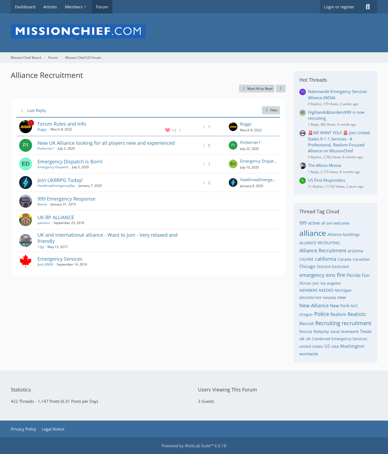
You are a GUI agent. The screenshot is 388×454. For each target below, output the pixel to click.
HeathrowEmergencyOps (56, 185)
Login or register (339, 6)
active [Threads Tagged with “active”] (314, 223)
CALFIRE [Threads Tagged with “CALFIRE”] (306, 259)
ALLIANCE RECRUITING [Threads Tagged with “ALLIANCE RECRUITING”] (319, 242)
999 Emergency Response (66, 198)
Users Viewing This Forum (227, 389)
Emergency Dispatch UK (258, 161)
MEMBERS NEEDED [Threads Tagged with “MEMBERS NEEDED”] (316, 290)
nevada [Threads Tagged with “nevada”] (329, 297)
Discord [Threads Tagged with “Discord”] (324, 266)
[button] (281, 89)
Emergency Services (59, 259)
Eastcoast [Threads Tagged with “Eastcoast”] (340, 266)
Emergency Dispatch (52, 167)
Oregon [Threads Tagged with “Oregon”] (306, 314)
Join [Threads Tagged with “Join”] (316, 283)
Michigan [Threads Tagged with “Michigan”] (343, 290)
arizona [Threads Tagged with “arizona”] (355, 251)
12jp (40, 247)
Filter (271, 110)
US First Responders (326, 180)
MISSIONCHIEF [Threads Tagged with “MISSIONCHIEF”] (310, 297)
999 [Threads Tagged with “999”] (303, 223)
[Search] (367, 6)
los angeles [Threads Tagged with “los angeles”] (331, 283)
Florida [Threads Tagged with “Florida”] (354, 275)
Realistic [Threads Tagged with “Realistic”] (357, 314)
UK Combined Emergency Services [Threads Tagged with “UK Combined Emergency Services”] (336, 338)
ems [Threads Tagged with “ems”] (330, 275)
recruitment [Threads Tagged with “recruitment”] (356, 323)
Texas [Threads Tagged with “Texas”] (366, 331)
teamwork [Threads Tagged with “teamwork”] (350, 331)
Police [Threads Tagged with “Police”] (321, 314)
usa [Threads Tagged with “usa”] (335, 346)
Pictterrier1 (45, 148)
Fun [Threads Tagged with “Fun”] (365, 275)
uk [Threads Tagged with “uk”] (301, 339)
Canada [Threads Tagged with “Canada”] (344, 259)
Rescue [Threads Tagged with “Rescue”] (305, 331)
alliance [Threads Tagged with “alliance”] (312, 233)
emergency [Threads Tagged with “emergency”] (311, 275)
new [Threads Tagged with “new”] (341, 297)
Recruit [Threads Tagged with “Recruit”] (306, 323)
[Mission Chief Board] (194, 33)
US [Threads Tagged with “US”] (327, 346)
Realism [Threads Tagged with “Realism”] (338, 314)
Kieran (42, 204)
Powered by (194, 445)
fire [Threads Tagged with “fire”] (341, 274)
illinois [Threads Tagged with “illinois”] (305, 283)
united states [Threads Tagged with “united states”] (311, 346)
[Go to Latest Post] (233, 126)
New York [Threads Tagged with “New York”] (339, 306)
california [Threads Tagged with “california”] (325, 259)
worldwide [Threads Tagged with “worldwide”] (308, 353)
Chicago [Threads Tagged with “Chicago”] (307, 266)
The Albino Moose (324, 165)
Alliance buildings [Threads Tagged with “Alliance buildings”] (343, 234)
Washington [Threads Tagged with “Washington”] (352, 346)
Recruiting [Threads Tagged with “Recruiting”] (327, 323)
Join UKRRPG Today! (60, 180)
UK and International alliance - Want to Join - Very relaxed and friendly (107, 238)
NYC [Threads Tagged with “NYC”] (354, 305)
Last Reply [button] (36, 110)
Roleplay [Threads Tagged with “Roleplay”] (321, 331)
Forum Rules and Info (61, 124)
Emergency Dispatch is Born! (70, 161)
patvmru (43, 223)
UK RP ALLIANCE (55, 217)
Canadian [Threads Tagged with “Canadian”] (361, 259)
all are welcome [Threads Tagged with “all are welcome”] (335, 223)
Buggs (42, 129)
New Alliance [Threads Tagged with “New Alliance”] (314, 305)
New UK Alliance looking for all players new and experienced (106, 143)
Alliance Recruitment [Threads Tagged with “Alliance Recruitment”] (322, 250)
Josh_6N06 (45, 264)
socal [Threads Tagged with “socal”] (335, 331)
